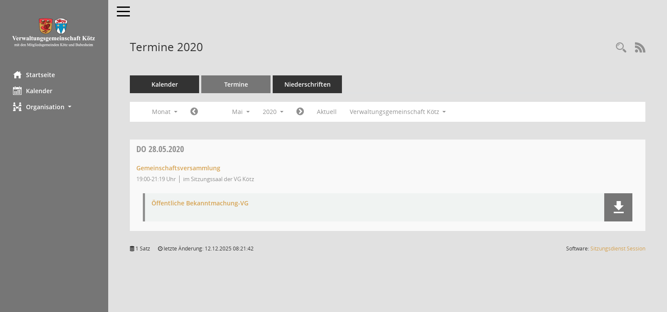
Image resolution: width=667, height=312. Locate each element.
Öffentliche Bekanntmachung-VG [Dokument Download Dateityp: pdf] (199, 203)
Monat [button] (164, 111)
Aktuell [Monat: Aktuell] (327, 111)
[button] (54, 107)
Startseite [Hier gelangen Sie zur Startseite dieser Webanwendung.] (34, 74)
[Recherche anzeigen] (621, 48)
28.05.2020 (160, 149)
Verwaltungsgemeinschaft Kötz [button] (398, 111)
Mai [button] (241, 111)
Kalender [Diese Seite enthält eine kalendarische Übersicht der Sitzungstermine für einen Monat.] (32, 90)
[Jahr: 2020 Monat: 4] (194, 112)
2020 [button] (273, 111)
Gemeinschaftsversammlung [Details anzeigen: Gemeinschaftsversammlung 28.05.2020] (178, 168)
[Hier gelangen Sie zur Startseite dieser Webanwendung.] (54, 32)
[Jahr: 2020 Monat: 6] (300, 112)
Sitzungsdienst (617, 248)
